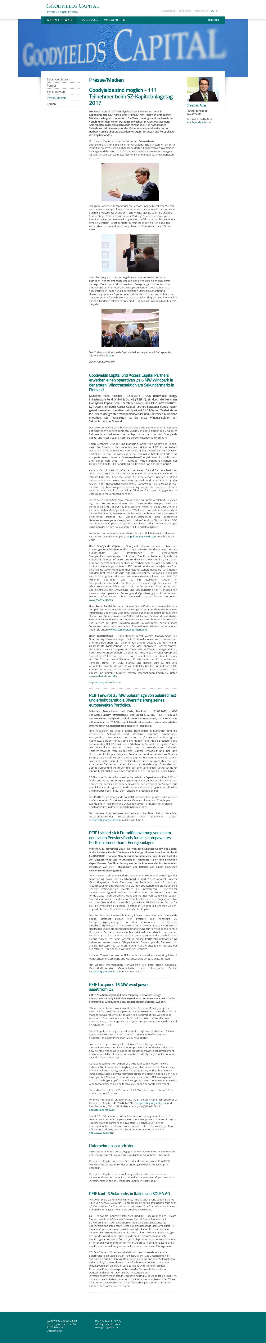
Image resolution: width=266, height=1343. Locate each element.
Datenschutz (168, 10)
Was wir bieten (114, 20)
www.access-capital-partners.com (127, 629)
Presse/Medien (56, 98)
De (212, 10)
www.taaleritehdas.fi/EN (103, 676)
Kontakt (213, 20)
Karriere (52, 104)
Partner (51, 86)
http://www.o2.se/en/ (101, 1132)
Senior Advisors (56, 92)
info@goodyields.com (107, 1324)
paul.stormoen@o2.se (102, 1109)
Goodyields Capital (60, 20)
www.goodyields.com (101, 600)
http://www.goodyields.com (105, 682)
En (217, 10)
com (111, 355)
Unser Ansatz (88, 20)
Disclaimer (185, 10)
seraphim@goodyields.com (140, 536)
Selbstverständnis (58, 79)
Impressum (201, 10)
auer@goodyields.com (199, 122)
